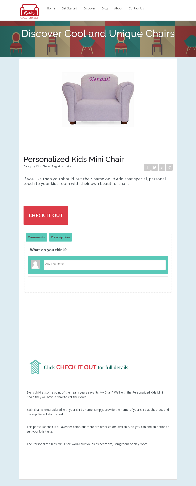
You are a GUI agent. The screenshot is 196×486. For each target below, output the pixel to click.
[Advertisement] (98, 327)
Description (60, 237)
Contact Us (136, 8)
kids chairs (64, 166)
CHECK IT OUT (46, 215)
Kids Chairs (43, 166)
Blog (105, 8)
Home (51, 8)
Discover (89, 8)
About (118, 8)
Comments (36, 237)
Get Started (69, 8)
